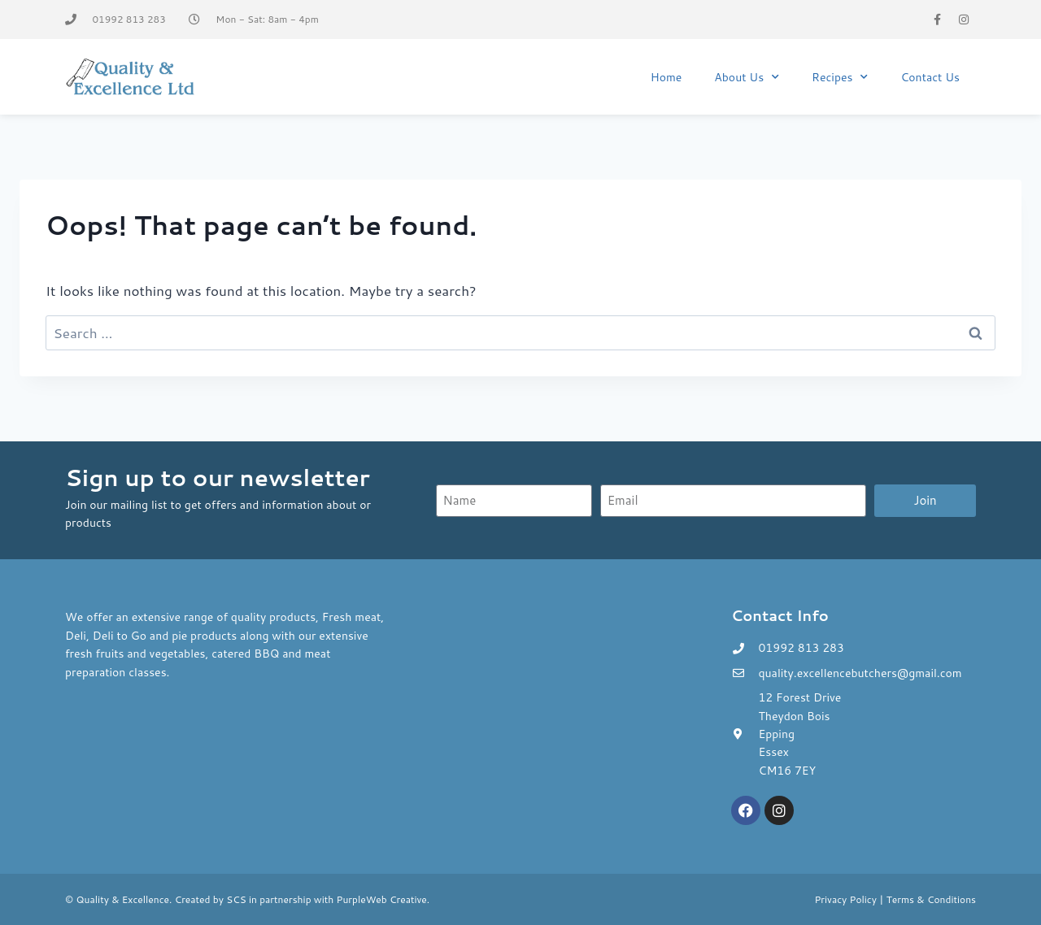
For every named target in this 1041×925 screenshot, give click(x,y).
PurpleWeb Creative (382, 899)
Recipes (840, 77)
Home (666, 77)
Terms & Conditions (931, 899)
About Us (746, 77)
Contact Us (930, 77)
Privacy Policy (846, 899)
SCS (236, 899)
